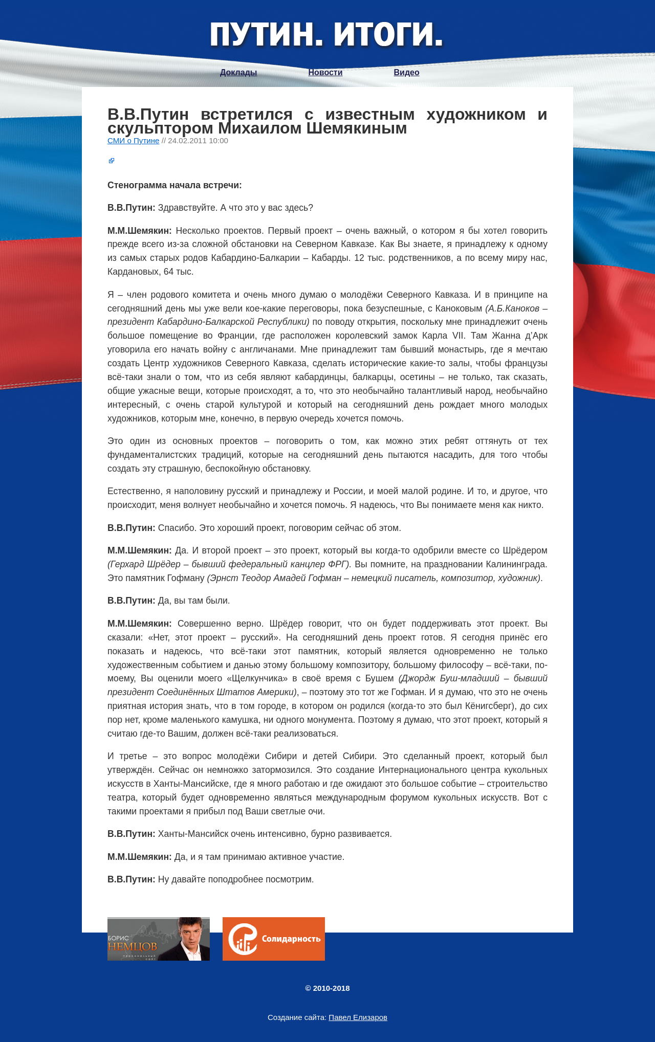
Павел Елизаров (358, 1017)
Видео (407, 72)
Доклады (238, 72)
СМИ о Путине (133, 140)
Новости (325, 72)
